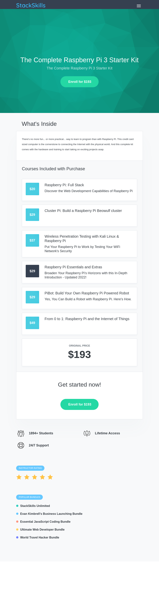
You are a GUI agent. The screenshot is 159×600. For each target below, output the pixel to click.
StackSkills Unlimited (33, 505)
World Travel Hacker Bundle (37, 537)
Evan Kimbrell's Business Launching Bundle (49, 513)
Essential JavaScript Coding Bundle (43, 521)
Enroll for (78, 82)
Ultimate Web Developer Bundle (40, 529)
